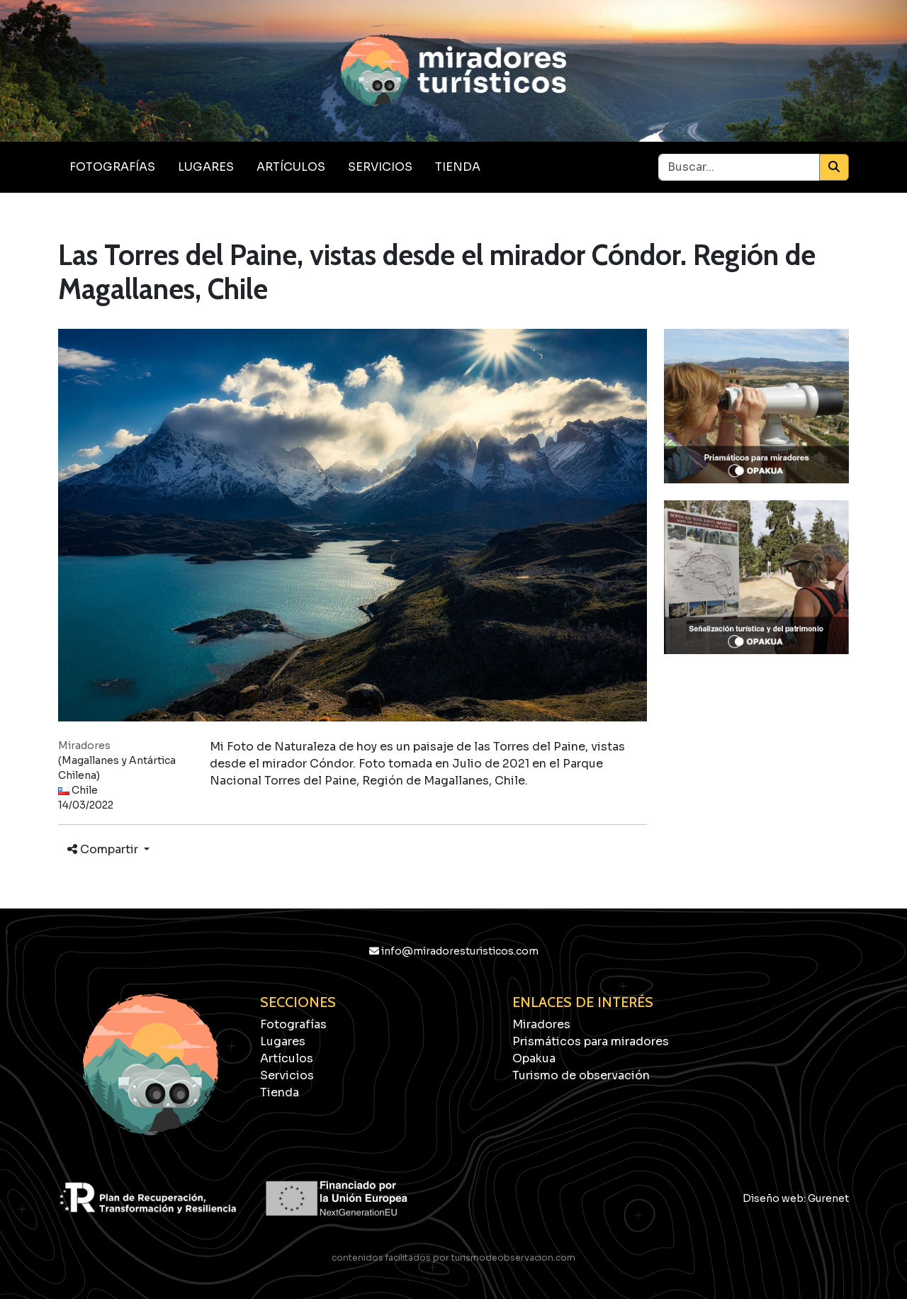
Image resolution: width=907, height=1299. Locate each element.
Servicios (380, 166)
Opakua (534, 1058)
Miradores (541, 1024)
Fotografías (112, 166)
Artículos (291, 166)
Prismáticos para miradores (590, 1041)
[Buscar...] (739, 167)
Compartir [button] (104, 849)
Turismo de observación (581, 1075)
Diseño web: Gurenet (796, 1198)
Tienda (457, 166)
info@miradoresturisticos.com (454, 951)
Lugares (206, 166)
